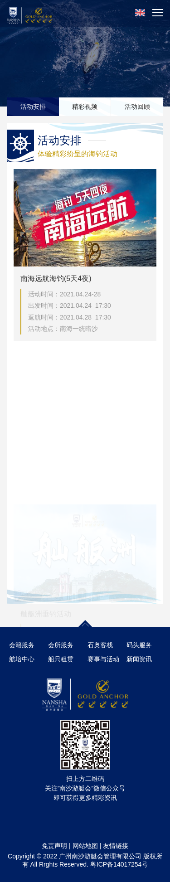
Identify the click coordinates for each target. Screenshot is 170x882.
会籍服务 (21, 645)
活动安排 (33, 106)
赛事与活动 (103, 659)
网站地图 (85, 845)
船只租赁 (60, 659)
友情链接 (115, 845)
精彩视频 (84, 106)
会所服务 (60, 645)
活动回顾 (137, 106)
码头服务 (139, 645)
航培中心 (21, 659)
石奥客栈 (100, 645)
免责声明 (54, 845)
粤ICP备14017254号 (119, 864)
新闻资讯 (139, 659)
